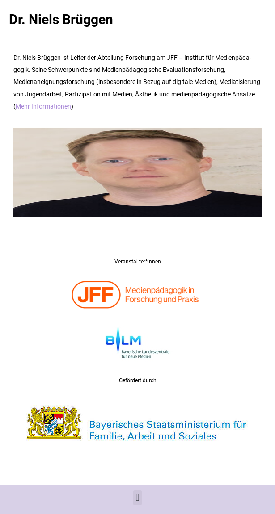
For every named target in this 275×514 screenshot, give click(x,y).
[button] (137, 497)
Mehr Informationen (43, 106)
